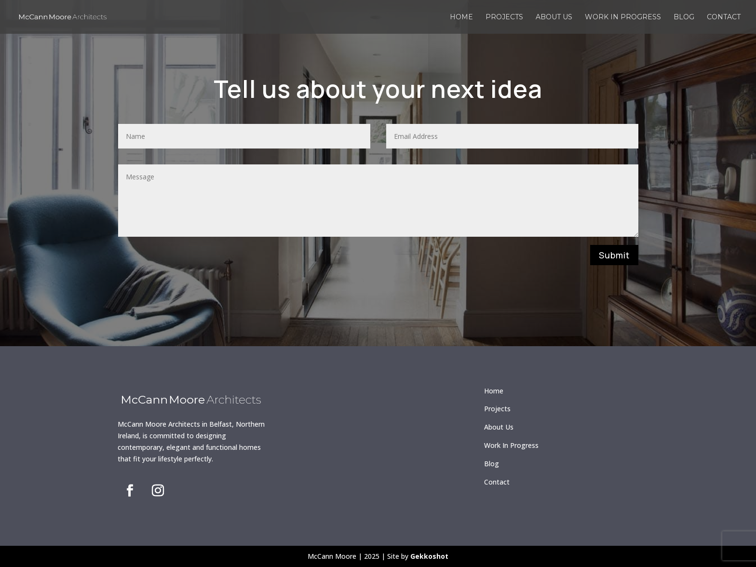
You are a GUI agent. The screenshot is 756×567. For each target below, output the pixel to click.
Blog (684, 17)
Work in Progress (623, 17)
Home (461, 17)
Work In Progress (511, 445)
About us (554, 17)
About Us (498, 427)
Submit (614, 255)
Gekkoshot (429, 556)
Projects (504, 17)
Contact (724, 17)
